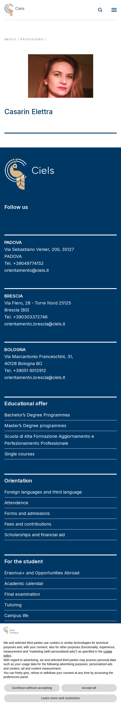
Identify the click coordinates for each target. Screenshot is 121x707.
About (10, 39)
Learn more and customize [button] (60, 698)
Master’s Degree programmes (35, 425)
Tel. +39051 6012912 (25, 370)
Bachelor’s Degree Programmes (37, 415)
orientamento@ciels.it (26, 270)
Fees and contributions (27, 524)
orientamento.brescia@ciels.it (34, 323)
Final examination (22, 594)
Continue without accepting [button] (32, 688)
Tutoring (13, 604)
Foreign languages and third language (43, 492)
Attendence (16, 502)
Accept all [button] (89, 688)
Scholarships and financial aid (34, 534)
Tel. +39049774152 (24, 263)
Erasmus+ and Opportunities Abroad (41, 572)
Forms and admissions (27, 513)
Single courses (19, 454)
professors (31, 39)
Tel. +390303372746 (26, 317)
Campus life (16, 615)
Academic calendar (23, 583)
